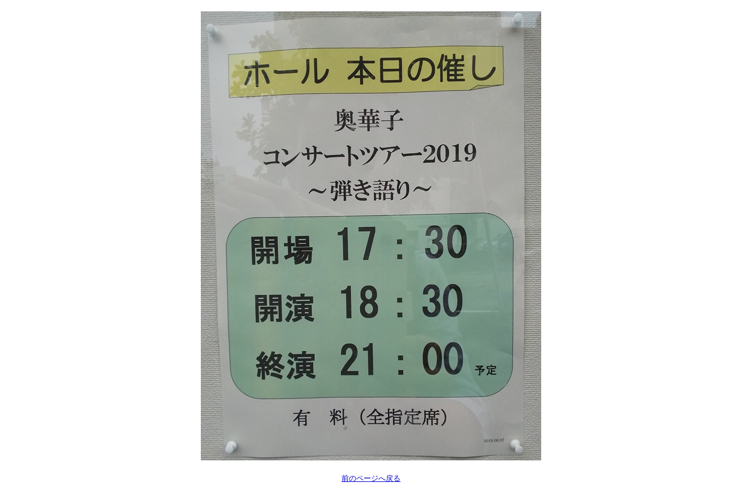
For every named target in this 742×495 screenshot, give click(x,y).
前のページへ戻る (371, 478)
